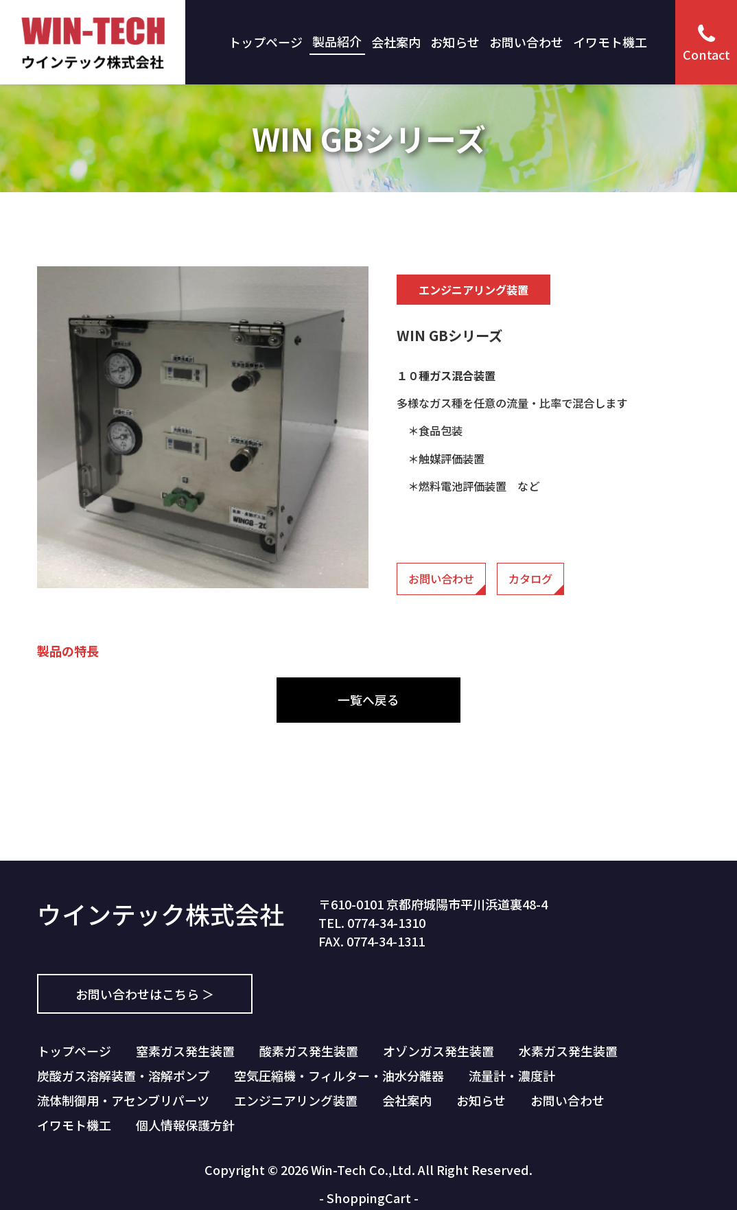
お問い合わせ (526, 42)
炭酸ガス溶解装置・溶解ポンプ (123, 1075)
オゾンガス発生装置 (438, 1051)
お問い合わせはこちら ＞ (144, 994)
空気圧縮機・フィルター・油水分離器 (339, 1075)
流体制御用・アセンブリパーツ (123, 1100)
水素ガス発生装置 (568, 1051)
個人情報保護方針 (185, 1125)
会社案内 (396, 42)
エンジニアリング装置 (296, 1100)
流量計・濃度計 (512, 1075)
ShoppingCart (369, 1198)
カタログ (530, 578)
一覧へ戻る (368, 699)
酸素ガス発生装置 (308, 1051)
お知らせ (455, 42)
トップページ (266, 42)
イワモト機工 (610, 42)
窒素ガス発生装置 (185, 1051)
